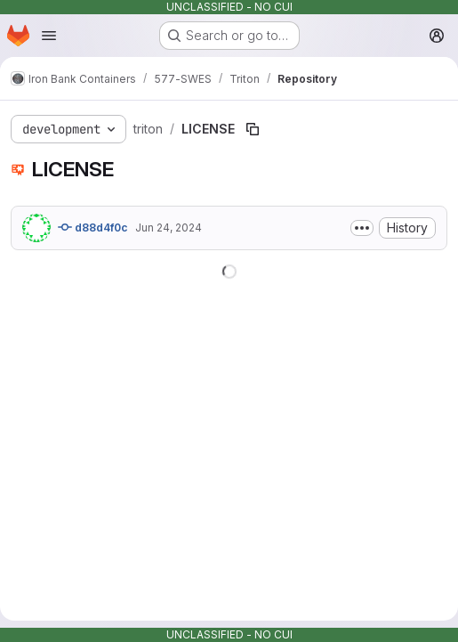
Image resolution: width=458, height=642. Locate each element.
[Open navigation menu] (49, 35)
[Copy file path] (252, 129)
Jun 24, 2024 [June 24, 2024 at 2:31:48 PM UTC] (168, 227)
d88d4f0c (93, 227)
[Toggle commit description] (362, 228)
